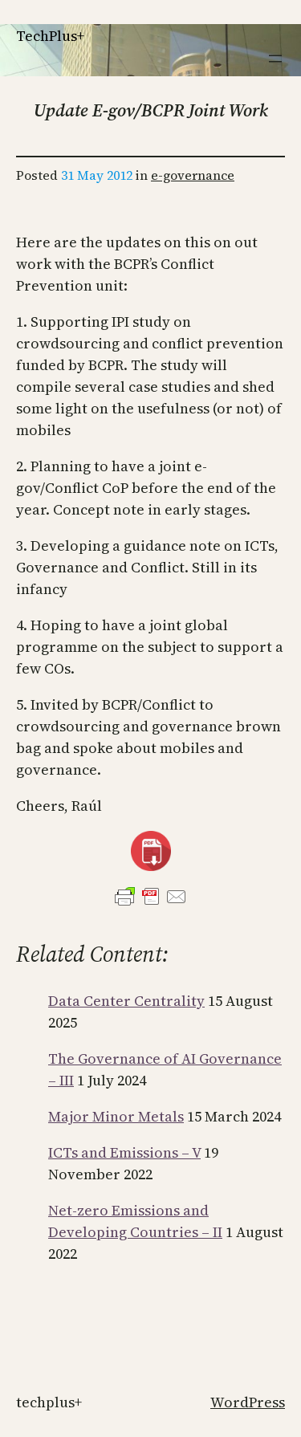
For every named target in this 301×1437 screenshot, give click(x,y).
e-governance (192, 175)
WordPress (247, 1402)
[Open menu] (275, 58)
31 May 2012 (96, 175)
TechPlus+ (50, 36)
